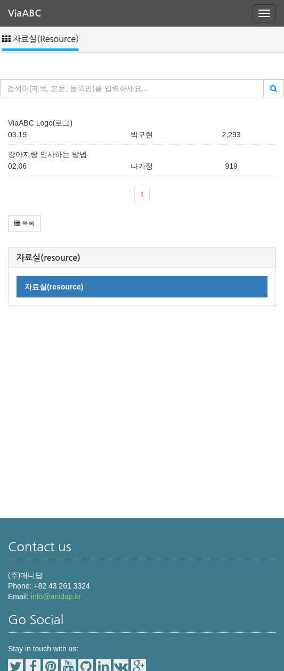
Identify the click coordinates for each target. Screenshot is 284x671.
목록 (24, 223)
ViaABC (24, 13)
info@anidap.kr (56, 596)
